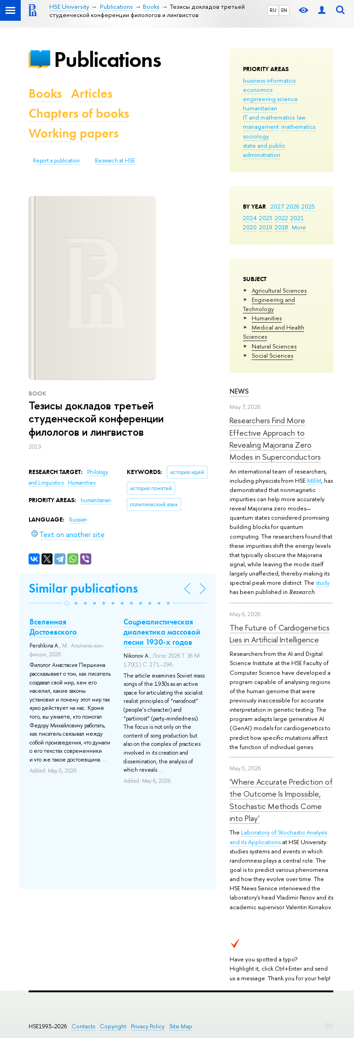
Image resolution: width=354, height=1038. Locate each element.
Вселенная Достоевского (53, 627)
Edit (329, 1024)
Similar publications (83, 588)
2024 (250, 218)
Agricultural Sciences (279, 290)
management (261, 126)
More (299, 227)
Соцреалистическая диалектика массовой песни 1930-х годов (162, 632)
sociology (256, 136)
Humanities (267, 318)
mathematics (298, 126)
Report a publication (56, 160)
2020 (250, 227)
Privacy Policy (148, 1026)
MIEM (314, 480)
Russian (78, 519)
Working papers (73, 133)
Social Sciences (272, 355)
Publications (107, 59)
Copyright (113, 1026)
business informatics (269, 80)
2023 (265, 218)
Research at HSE (115, 160)
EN (284, 10)
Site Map (180, 1026)
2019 (265, 227)
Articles (91, 93)
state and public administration (264, 150)
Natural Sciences (274, 346)
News (239, 391)
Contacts (83, 1026)
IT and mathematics (269, 117)
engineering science (270, 99)
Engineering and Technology (269, 304)
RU (273, 10)
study (323, 582)
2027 (277, 206)
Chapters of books (79, 113)
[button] (66, 603)
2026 (292, 206)
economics (257, 89)
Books (45, 93)
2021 (297, 218)
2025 (308, 206)
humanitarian (260, 108)
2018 (281, 227)
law (301, 117)
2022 (281, 218)
